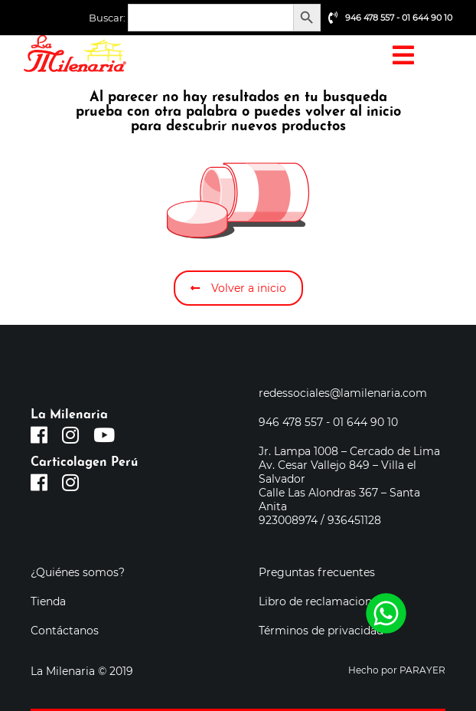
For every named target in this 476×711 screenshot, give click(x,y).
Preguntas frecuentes (317, 572)
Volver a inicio (238, 288)
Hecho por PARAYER (396, 670)
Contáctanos (65, 630)
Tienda (48, 601)
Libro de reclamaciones (321, 601)
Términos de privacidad (321, 630)
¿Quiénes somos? (78, 572)
